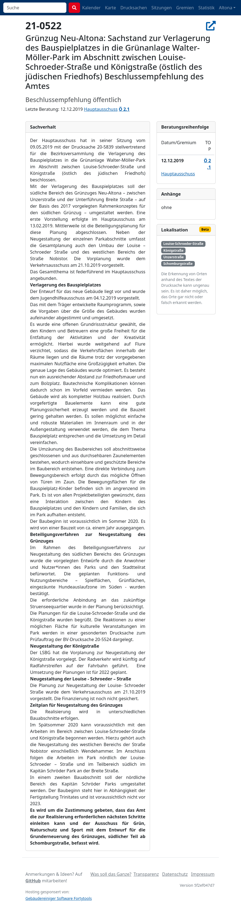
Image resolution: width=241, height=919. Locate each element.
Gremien (185, 8)
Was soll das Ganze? (110, 874)
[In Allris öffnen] (211, 25)
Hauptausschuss (100, 109)
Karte (110, 8)
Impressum (202, 874)
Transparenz (146, 874)
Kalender (91, 8)
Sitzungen (161, 8)
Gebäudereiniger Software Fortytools (58, 898)
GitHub (33, 881)
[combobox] (34, 7)
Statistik (206, 8)
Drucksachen (133, 8)
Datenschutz (175, 874)
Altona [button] (225, 8)
